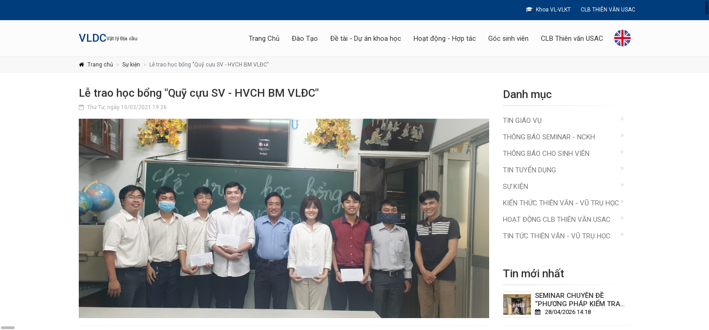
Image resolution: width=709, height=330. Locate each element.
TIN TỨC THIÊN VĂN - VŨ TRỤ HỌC (557, 236)
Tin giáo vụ (522, 120)
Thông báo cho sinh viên (546, 153)
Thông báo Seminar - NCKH (549, 137)
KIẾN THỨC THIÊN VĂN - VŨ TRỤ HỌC (561, 203)
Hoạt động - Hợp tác (445, 38)
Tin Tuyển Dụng (529, 170)
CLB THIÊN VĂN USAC (607, 9)
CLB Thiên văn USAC (572, 38)
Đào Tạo (305, 38)
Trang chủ (100, 64)
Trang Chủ (264, 38)
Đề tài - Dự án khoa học (365, 38)
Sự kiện (131, 64)
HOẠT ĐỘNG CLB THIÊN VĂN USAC (557, 219)
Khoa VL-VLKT (548, 9)
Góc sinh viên (508, 38)
